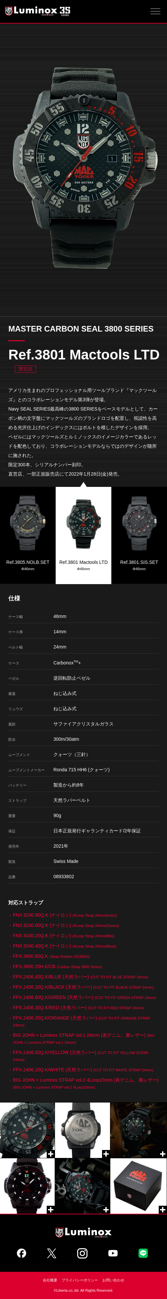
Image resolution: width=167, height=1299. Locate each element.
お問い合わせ (113, 1280)
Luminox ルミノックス (38, 11)
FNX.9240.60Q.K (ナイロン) (66, 925)
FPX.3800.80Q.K (51, 956)
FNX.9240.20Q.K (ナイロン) (63, 935)
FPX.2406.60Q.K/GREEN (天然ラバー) (84, 997)
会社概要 (50, 1280)
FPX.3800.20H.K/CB (57, 966)
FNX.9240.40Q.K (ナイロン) (64, 946)
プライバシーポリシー (80, 1280)
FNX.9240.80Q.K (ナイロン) (65, 915)
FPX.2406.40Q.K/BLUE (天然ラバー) (80, 976)
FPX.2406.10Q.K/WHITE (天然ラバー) (83, 1069)
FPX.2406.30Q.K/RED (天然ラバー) (78, 1007)
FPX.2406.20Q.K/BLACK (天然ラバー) (83, 987)
